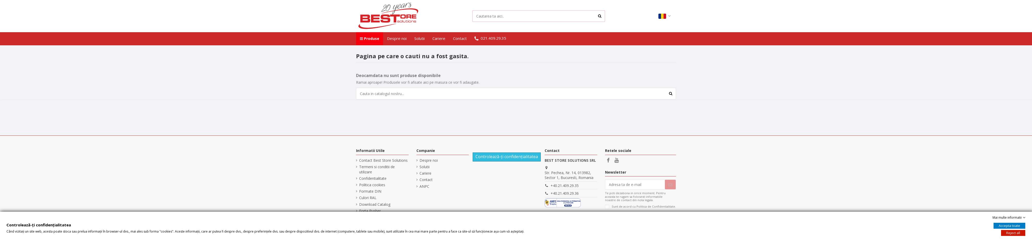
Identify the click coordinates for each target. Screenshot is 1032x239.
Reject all (1013, 233)
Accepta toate (1009, 225)
